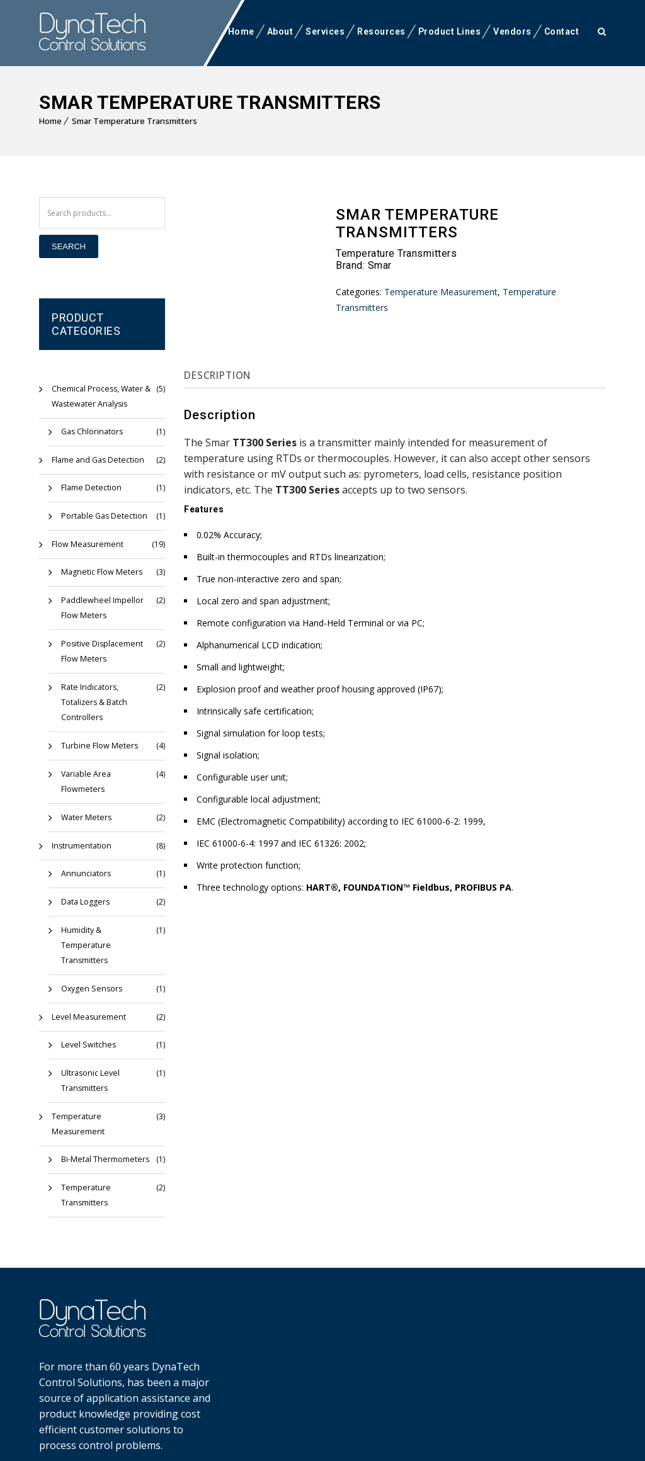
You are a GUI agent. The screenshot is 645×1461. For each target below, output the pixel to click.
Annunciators (84, 873)
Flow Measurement (85, 544)
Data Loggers (85, 901)
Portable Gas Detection (102, 516)
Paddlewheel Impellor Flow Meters (100, 608)
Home (241, 31)
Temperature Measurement (101, 1101)
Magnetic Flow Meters (99, 572)
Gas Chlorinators (91, 431)
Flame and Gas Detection (96, 459)
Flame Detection (90, 487)
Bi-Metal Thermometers (103, 1129)
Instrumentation (80, 845)
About (280, 31)
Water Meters (85, 817)
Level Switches (86, 1029)
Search (69, 246)
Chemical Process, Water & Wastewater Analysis (99, 396)
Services (325, 31)
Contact (561, 31)
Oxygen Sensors (89, 973)
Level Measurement (86, 1001)
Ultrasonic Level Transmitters (89, 1065)
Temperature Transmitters (84, 1165)
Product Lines (449, 31)
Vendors (512, 31)
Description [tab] (221, 375)
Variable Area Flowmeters (85, 781)
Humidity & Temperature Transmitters (105, 937)
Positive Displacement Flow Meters (100, 651)
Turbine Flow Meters (97, 745)
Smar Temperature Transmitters (134, 121)
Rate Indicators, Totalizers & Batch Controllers (93, 702)
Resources (381, 31)
